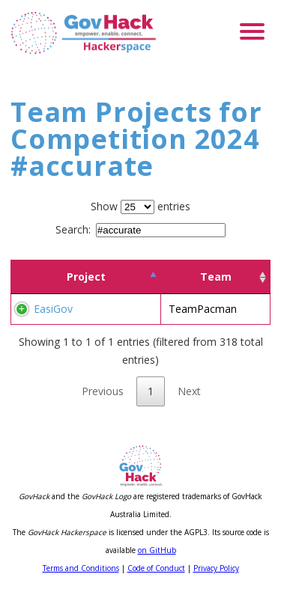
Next (189, 391)
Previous (103, 391)
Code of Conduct (156, 568)
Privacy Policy (216, 568)
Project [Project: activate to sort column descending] (86, 276)
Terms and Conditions (81, 568)
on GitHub (157, 550)
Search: (140, 229)
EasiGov (53, 309)
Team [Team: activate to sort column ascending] (216, 276)
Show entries (140, 206)
